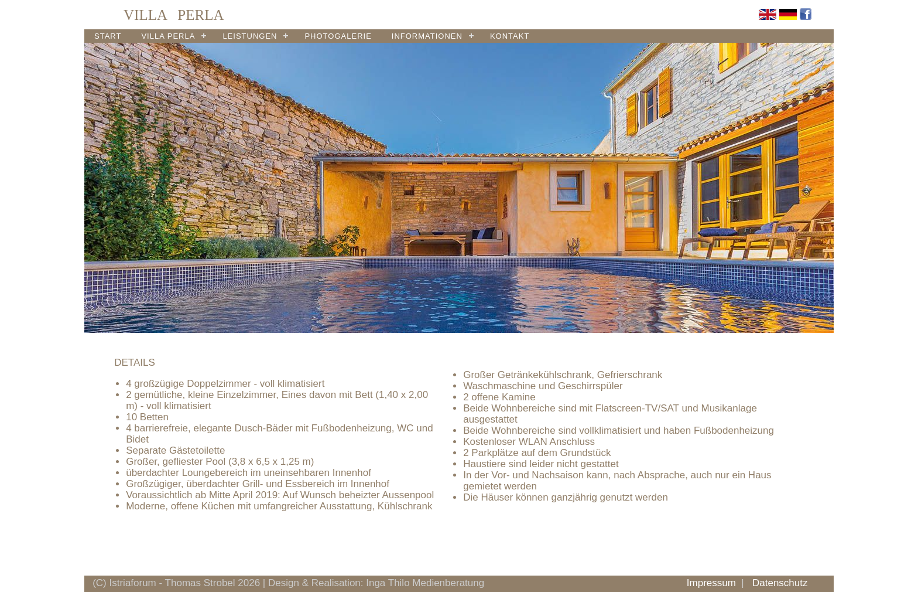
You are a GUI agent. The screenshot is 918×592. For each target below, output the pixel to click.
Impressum (711, 582)
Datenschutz (780, 582)
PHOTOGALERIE (337, 36)
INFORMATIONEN (427, 36)
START (107, 36)
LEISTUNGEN (249, 36)
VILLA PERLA (168, 36)
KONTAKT (509, 36)
